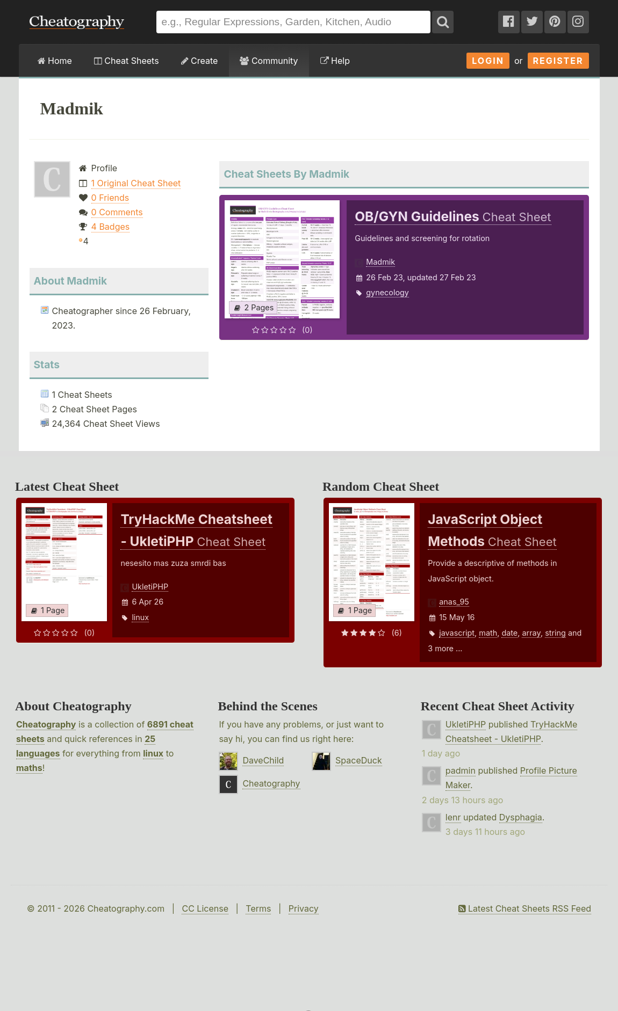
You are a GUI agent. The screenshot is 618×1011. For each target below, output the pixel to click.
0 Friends (110, 197)
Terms (258, 908)
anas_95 (454, 601)
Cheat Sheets (126, 60)
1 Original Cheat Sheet (136, 183)
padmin (460, 770)
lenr (453, 817)
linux (140, 617)
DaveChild (263, 760)
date (509, 632)
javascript (457, 632)
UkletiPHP (150, 586)
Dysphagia (520, 817)
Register (558, 60)
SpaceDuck (358, 760)
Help (335, 60)
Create (199, 60)
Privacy (304, 908)
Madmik (380, 261)
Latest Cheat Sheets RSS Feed (524, 908)
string (555, 632)
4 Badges (110, 226)
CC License (205, 908)
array (531, 632)
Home (55, 60)
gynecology (387, 292)
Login (488, 60)
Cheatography (46, 724)
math (488, 632)
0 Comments (117, 212)
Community (269, 60)
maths (29, 767)
